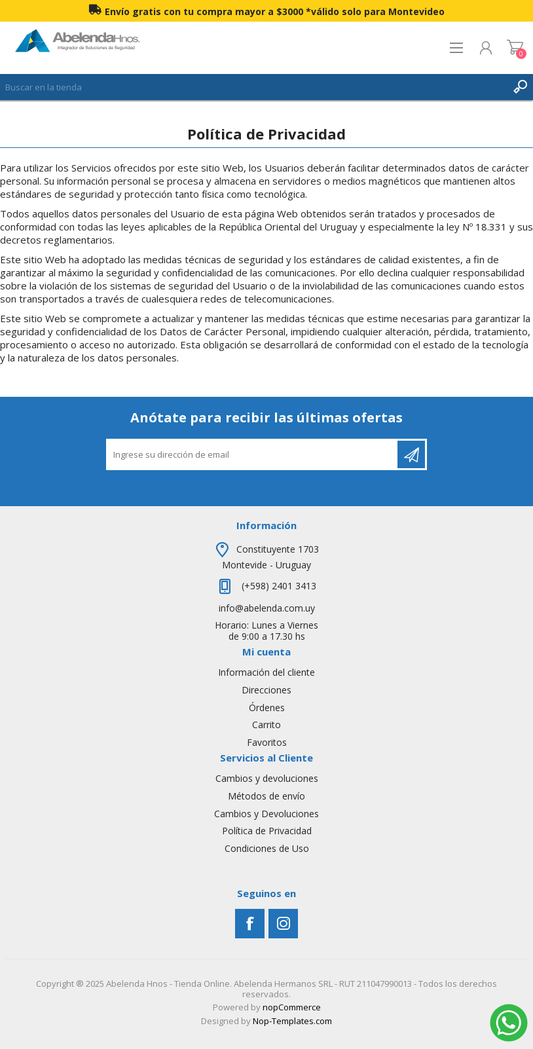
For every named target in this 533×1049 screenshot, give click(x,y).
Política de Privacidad (267, 830)
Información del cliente (266, 672)
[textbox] (253, 87)
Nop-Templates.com (292, 1021)
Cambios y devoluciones (266, 778)
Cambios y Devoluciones (266, 813)
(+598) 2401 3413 (277, 586)
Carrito (515, 47)
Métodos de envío (266, 796)
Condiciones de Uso (267, 848)
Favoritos (267, 742)
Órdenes (267, 707)
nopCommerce (292, 1007)
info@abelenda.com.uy (267, 608)
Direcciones (266, 690)
